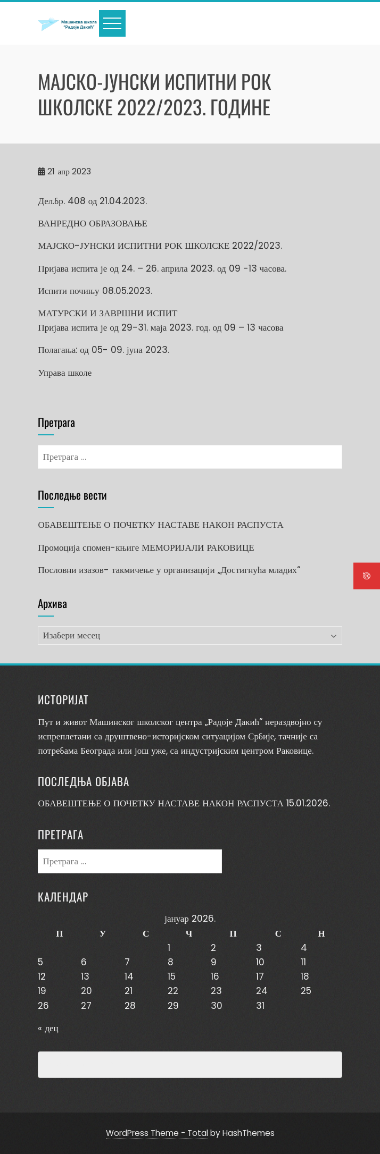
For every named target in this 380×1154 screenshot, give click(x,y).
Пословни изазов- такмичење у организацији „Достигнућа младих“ (169, 569)
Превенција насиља (87, 1064)
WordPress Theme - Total (157, 1133)
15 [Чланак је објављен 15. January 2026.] (172, 976)
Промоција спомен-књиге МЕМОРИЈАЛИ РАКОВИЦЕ (146, 547)
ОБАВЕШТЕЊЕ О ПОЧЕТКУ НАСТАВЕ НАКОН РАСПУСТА (160, 524)
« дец (48, 1028)
